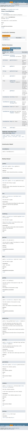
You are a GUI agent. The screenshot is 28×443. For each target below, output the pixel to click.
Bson (4, 66)
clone (4, 135)
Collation (12, 56)
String (4, 71)
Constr (13, 5)
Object (7, 18)
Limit (4, 250)
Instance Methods (15, 48)
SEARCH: (12, 3)
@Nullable (5, 166)
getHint (12, 66)
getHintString (13, 71)
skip (11, 121)
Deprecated (19, 2)
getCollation (13, 60)
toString (12, 127)
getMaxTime (12, 80)
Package (7, 2)
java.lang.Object (5, 13)
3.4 (3, 377)
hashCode (5, 136)
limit (11, 106)
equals (8, 135)
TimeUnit (12, 82)
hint (11, 96)
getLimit (12, 75)
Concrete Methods (7, 50)
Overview (2, 2)
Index (24, 2)
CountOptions (6, 39)
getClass (18, 135)
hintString (12, 101)
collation (12, 55)
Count (2, 27)
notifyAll (14, 136)
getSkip (12, 90)
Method (17, 5)
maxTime (12, 111)
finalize (13, 135)
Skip (4, 291)
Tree (15, 2)
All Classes (3, 3)
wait (19, 136)
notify (9, 136)
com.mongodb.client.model (12, 9)
